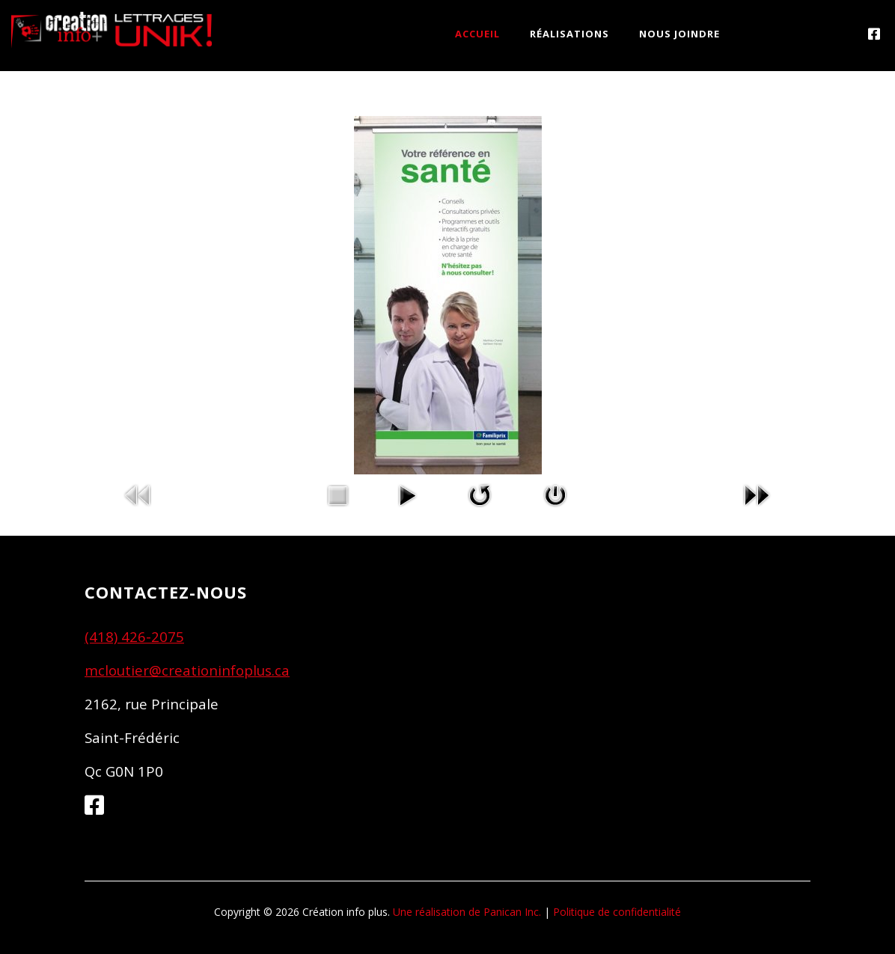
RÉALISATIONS (569, 33)
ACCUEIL (477, 33)
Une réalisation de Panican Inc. (467, 912)
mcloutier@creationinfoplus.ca (187, 670)
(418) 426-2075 (134, 636)
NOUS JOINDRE (679, 33)
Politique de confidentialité (617, 912)
